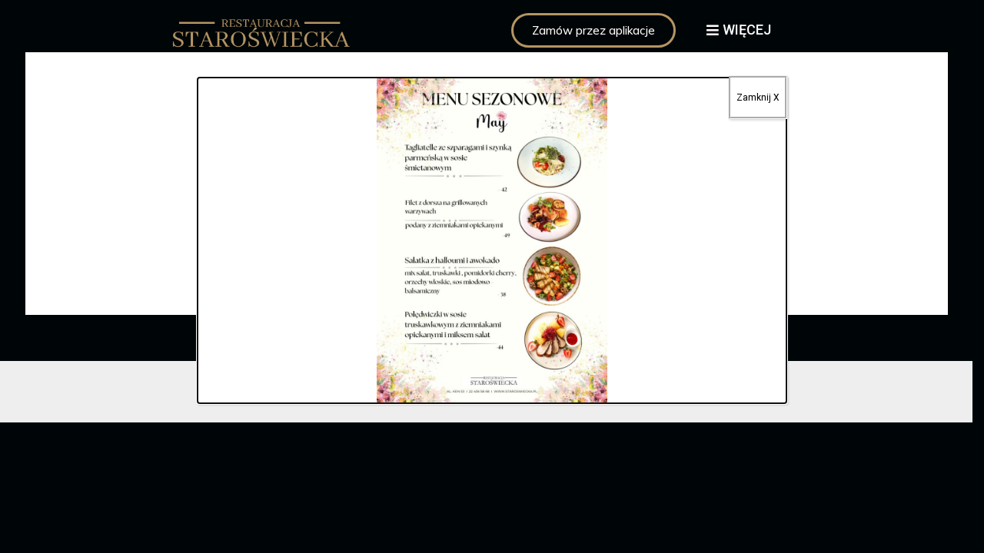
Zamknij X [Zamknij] (758, 97)
